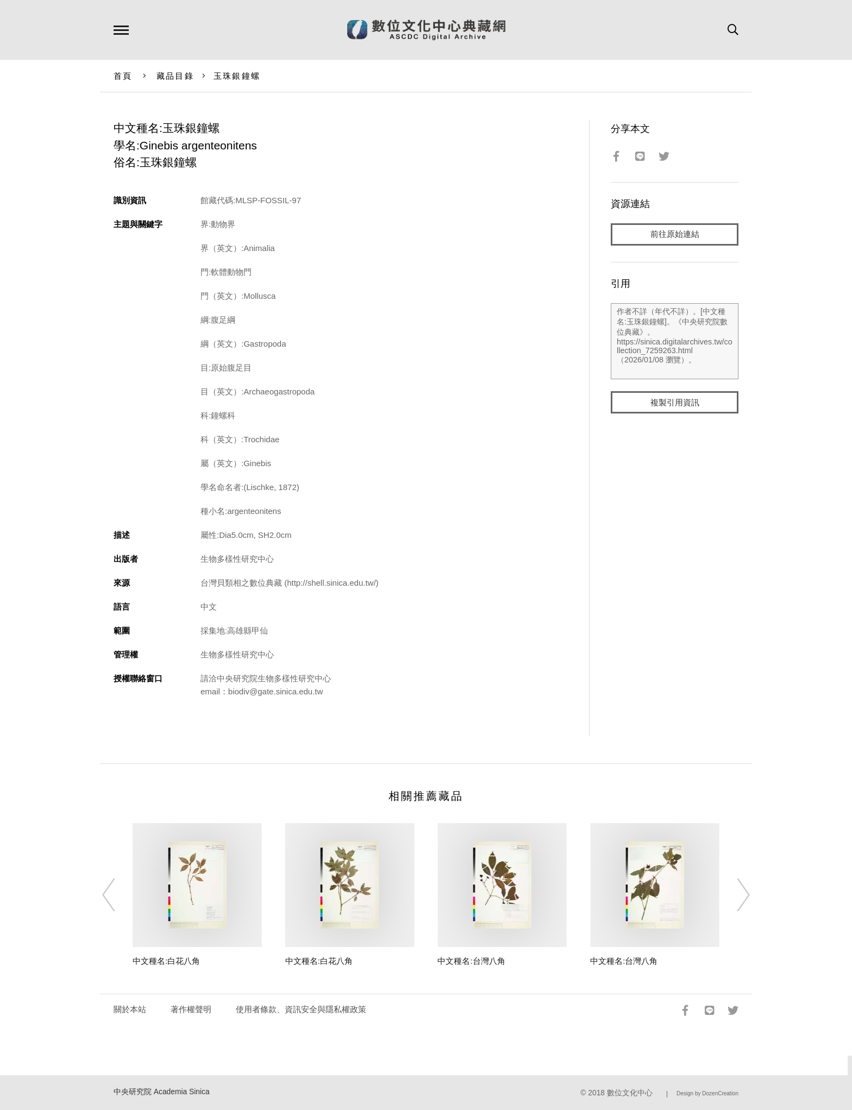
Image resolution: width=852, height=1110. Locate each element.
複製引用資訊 (674, 402)
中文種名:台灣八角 (471, 960)
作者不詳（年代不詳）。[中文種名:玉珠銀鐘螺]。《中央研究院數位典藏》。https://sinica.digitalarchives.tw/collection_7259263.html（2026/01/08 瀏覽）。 (674, 342)
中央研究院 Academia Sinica (162, 1092)
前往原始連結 (674, 234)
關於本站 (130, 1009)
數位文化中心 (630, 1093)
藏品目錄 (175, 75)
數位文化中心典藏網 (426, 30)
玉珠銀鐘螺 (237, 75)
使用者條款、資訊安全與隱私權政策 (301, 1009)
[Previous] (118, 895)
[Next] (733, 895)
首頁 (123, 75)
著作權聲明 (191, 1009)
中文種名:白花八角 (166, 960)
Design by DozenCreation (707, 1093)
